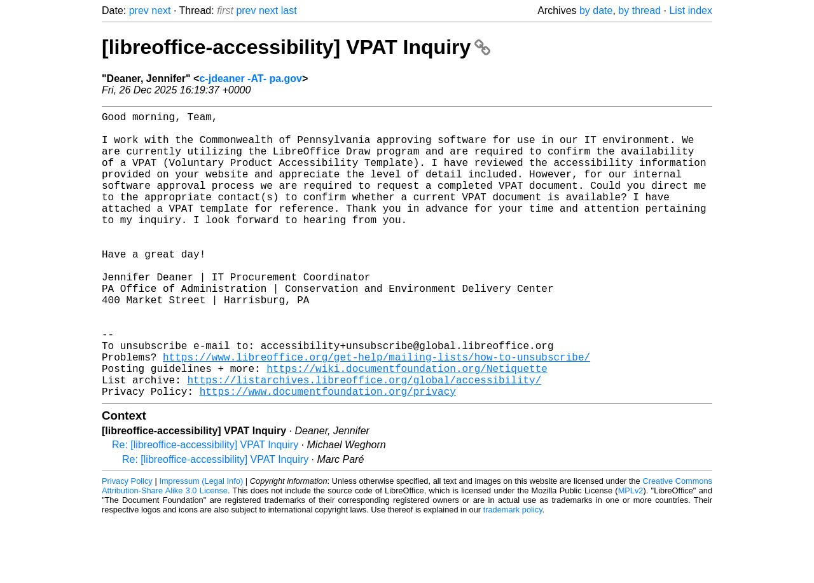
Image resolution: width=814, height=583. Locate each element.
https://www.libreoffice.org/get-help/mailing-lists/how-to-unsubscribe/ (376, 413)
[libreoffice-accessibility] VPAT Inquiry (296, 47)
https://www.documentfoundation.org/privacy (328, 455)
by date (595, 10)
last (289, 10)
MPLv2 (631, 554)
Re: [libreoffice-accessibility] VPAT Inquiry (205, 508)
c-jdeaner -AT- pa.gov (250, 78)
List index (690, 10)
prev (139, 10)
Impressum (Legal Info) (201, 544)
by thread (639, 10)
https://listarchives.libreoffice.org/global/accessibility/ (364, 441)
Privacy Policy (127, 544)
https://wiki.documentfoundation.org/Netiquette (407, 427)
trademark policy (512, 573)
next (160, 10)
